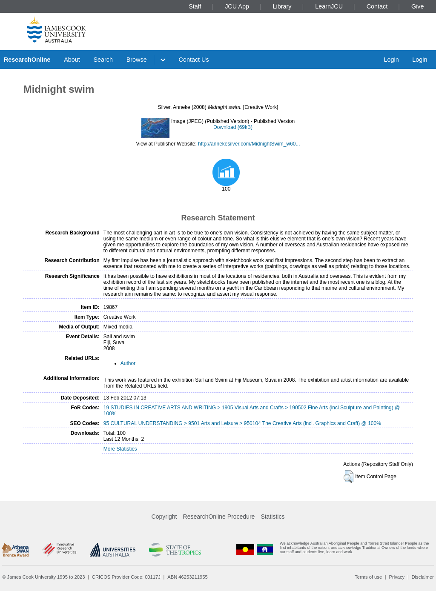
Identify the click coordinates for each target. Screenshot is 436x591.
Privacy (396, 577)
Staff (195, 6)
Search (103, 59)
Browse (136, 59)
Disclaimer (423, 577)
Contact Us (194, 59)
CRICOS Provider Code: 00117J (126, 577)
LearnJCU (329, 6)
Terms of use (368, 577)
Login (391, 59)
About (72, 59)
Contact (377, 6)
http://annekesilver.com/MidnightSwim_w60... (249, 144)
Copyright (164, 516)
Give (417, 6)
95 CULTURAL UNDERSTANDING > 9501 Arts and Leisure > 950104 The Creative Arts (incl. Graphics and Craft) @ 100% (242, 423)
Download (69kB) (232, 127)
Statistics (272, 516)
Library (282, 6)
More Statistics (120, 449)
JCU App (237, 6)
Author (127, 363)
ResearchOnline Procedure (219, 516)
